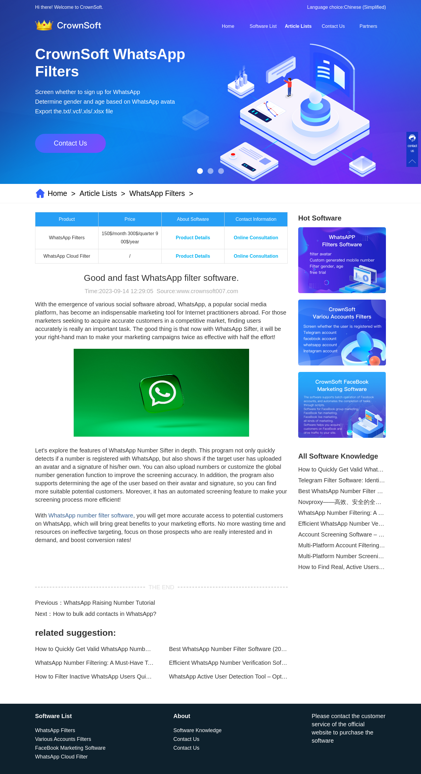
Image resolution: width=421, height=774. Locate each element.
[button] (200, 171)
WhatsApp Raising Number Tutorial (109, 602)
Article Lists (298, 26)
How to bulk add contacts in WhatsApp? (104, 614)
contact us (412, 148)
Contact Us (333, 26)
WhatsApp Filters (157, 193)
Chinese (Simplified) (365, 7)
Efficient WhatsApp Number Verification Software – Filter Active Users (228, 662)
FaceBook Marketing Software (70, 748)
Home (228, 26)
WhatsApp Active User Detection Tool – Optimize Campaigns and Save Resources (228, 676)
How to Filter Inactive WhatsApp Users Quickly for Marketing (94, 676)
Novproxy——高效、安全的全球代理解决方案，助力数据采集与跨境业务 (342, 502)
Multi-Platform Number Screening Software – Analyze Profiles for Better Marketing (342, 556)
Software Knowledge (197, 730)
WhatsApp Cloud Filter (61, 757)
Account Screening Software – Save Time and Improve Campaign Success (342, 534)
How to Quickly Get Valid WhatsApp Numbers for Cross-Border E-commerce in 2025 (94, 649)
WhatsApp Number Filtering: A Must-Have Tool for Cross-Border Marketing (94, 662)
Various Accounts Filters (63, 739)
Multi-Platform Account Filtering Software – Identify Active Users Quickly (342, 545)
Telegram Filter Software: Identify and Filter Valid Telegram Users (342, 480)
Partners (368, 26)
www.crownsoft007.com (207, 291)
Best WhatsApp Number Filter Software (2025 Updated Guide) (228, 649)
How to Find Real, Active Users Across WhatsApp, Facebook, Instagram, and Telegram (342, 567)
